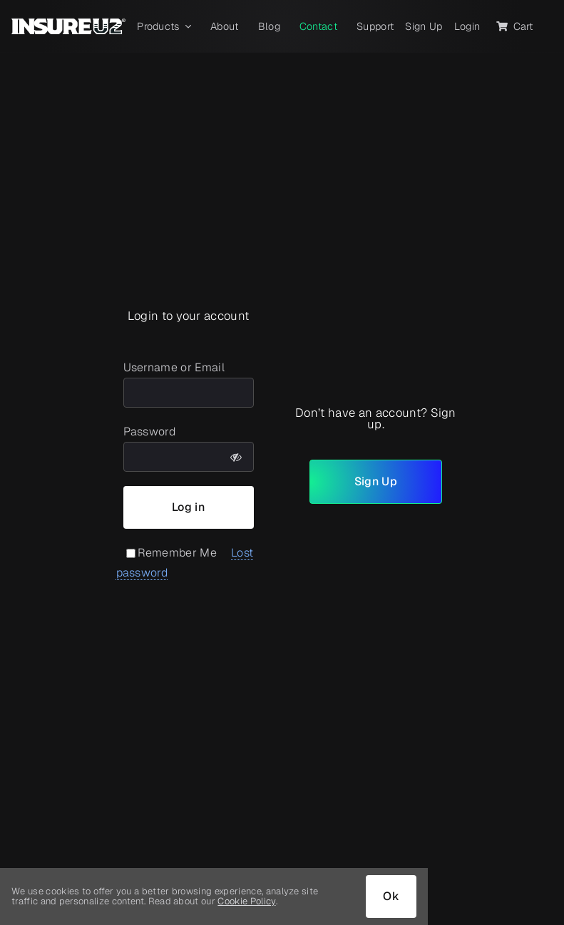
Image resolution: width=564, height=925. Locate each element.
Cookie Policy (246, 901)
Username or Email (174, 367)
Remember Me (171, 552)
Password (149, 431)
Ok (391, 896)
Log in (188, 507)
